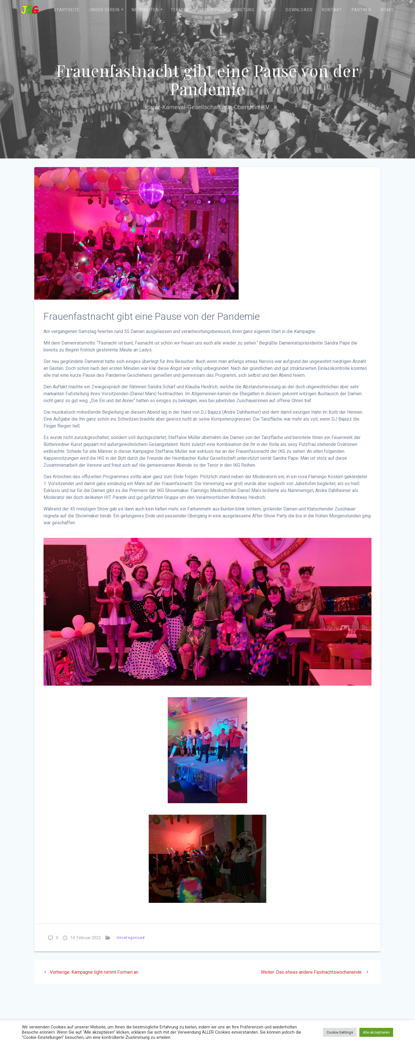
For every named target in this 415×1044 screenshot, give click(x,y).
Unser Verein (104, 9)
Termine (180, 9)
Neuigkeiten (145, 9)
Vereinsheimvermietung (226, 9)
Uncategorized (131, 937)
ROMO (387, 9)
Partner (361, 9)
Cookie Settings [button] (340, 1032)
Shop (270, 9)
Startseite (67, 9)
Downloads (299, 9)
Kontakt (332, 9)
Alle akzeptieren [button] (376, 1032)
